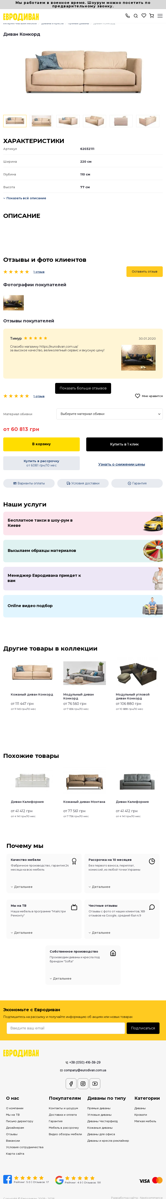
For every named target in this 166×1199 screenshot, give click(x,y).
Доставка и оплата (63, 1108)
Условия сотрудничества (24, 1141)
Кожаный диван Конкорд (32, 688)
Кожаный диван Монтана (84, 795)
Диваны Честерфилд (102, 1115)
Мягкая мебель (145, 1115)
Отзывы (12, 1128)
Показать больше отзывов (83, 388)
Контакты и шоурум (63, 1102)
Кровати (140, 1108)
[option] (83, 74)
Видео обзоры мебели (65, 1128)
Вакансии (13, 1134)
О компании (14, 1102)
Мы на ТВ (13, 1108)
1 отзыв (39, 271)
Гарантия (55, 1115)
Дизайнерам (15, 1121)
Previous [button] (5, 676)
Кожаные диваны (100, 1121)
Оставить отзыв (144, 271)
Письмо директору (19, 1115)
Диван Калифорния (27, 795)
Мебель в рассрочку (64, 1121)
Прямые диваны (98, 1102)
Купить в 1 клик (124, 444)
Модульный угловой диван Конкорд (133, 690)
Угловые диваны (99, 1108)
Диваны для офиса (101, 1128)
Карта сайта (15, 1147)
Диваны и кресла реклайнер (108, 1134)
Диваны (140, 1102)
